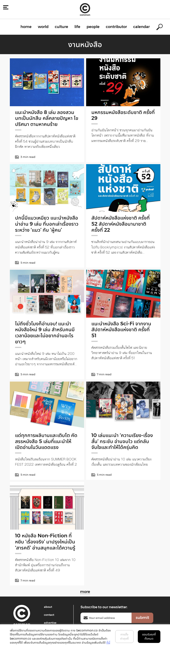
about (48, 606)
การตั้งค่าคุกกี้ (124, 636)
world (43, 26)
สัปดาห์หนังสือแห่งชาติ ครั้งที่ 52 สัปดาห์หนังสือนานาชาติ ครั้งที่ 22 (120, 224)
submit (142, 617)
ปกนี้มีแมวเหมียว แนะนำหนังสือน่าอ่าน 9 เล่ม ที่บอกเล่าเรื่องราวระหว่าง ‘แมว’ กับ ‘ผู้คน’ (46, 224)
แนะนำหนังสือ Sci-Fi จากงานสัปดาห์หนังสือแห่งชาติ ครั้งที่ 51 (121, 330)
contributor (116, 26)
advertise (50, 622)
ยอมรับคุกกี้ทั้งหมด (149, 636)
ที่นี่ (108, 642)
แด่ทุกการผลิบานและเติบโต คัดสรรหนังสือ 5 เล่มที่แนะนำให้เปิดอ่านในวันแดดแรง (46, 441)
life (77, 26)
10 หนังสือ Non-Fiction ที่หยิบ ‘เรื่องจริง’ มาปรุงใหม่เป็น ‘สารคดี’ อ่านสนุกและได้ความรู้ (45, 542)
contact (49, 614)
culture (61, 26)
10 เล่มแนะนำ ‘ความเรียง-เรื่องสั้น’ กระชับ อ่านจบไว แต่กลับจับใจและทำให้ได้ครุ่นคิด (122, 441)
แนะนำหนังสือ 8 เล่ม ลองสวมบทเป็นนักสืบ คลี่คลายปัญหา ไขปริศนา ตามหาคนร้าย (46, 118)
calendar (141, 26)
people (93, 26)
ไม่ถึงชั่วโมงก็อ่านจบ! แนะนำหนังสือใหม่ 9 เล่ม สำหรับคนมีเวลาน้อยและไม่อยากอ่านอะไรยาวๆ (45, 333)
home (26, 26)
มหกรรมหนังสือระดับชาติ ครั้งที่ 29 (123, 115)
